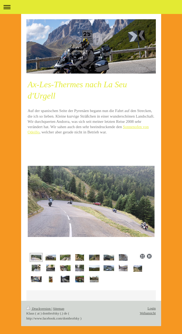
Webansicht (148, 313)
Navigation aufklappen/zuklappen (91, 7)
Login (151, 308)
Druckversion (39, 309)
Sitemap (58, 309)
